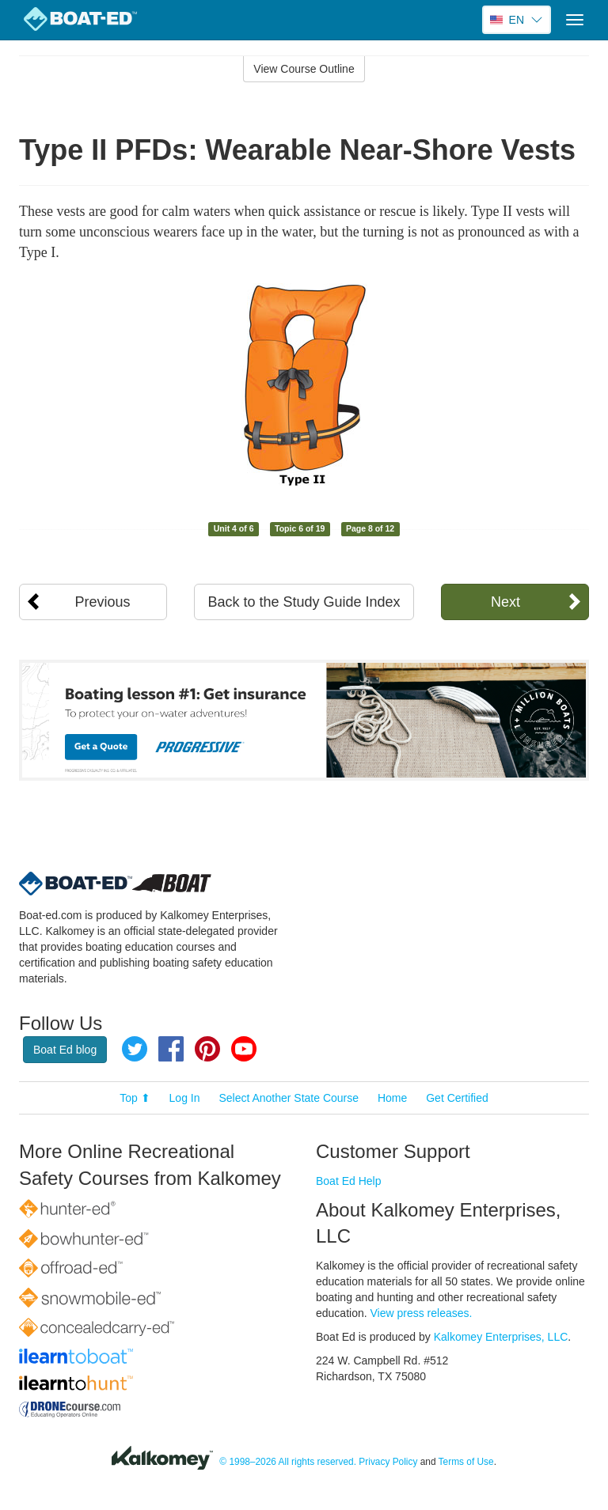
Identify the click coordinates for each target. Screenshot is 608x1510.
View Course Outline (303, 68)
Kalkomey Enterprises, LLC (501, 1336)
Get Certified (457, 1098)
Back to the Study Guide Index (303, 602)
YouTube (243, 1049)
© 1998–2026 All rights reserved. (287, 1462)
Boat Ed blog (65, 1049)
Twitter (134, 1049)
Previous (103, 602)
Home (392, 1098)
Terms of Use (466, 1462)
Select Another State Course (288, 1098)
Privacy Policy (388, 1462)
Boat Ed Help (349, 1181)
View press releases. (421, 1313)
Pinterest (207, 1049)
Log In (184, 1098)
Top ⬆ (135, 1098)
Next (505, 602)
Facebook (171, 1049)
